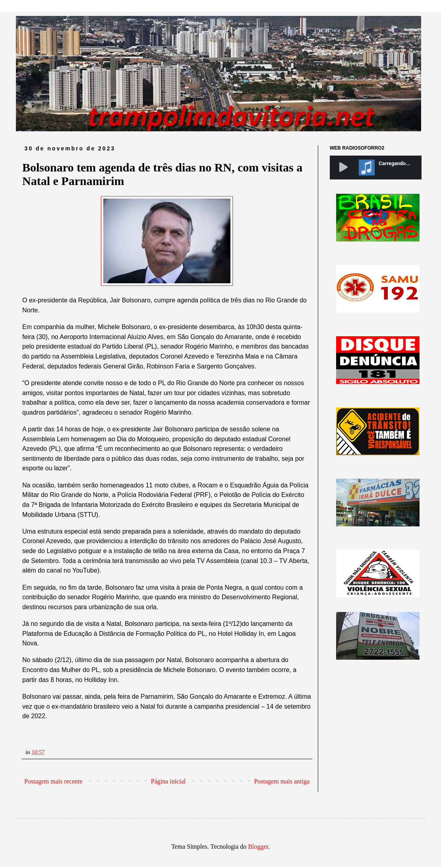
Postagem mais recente (53, 781)
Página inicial (168, 781)
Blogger (258, 846)
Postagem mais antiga (281, 781)
